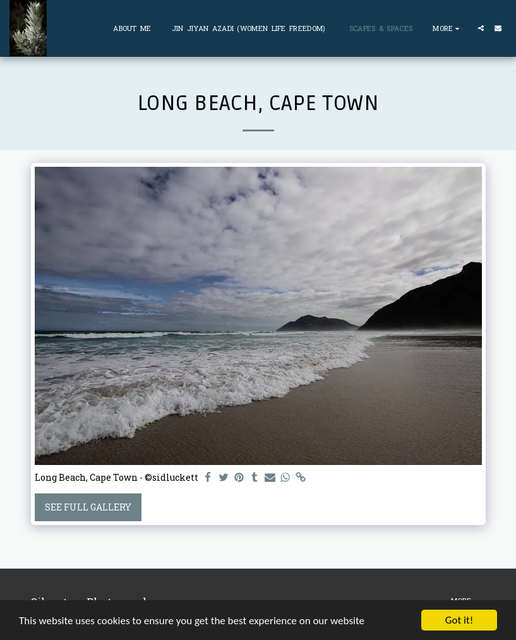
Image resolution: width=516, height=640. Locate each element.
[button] (481, 28)
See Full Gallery (88, 507)
